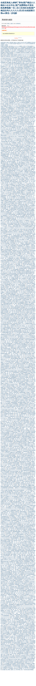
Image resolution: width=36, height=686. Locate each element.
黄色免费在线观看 (27, 96)
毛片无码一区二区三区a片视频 (12, 221)
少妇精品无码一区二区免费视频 (20, 157)
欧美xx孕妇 (15, 220)
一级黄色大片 (17, 487)
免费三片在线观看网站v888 (16, 505)
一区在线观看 (15, 58)
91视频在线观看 (25, 545)
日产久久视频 (31, 622)
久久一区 (17, 124)
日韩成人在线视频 (8, 120)
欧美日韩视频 (29, 608)
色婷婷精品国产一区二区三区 (20, 111)
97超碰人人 (13, 386)
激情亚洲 (3, 211)
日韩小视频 (3, 329)
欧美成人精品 (20, 546)
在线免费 (17, 81)
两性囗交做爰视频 (20, 302)
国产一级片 (15, 288)
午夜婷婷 (4, 105)
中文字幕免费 (4, 627)
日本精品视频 (26, 379)
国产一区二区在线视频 (10, 465)
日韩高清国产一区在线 (24, 623)
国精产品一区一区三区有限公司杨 (13, 151)
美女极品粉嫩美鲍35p (5, 179)
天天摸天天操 (30, 144)
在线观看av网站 (19, 70)
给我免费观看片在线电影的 (19, 132)
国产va (5, 272)
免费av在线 (22, 257)
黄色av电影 (30, 452)
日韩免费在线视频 (8, 249)
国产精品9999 (4, 460)
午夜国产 (11, 299)
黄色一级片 (9, 121)
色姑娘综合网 (27, 635)
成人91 (30, 314)
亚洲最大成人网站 (29, 107)
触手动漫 (3, 288)
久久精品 (21, 353)
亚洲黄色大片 (8, 496)
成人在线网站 (11, 81)
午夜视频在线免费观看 (9, 188)
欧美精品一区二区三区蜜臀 (19, 215)
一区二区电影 (29, 418)
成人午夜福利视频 (26, 558)
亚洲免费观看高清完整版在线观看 (21, 63)
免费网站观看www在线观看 (8, 68)
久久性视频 (24, 249)
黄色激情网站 (16, 308)
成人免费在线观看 (11, 75)
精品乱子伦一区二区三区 (25, 274)
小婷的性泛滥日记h (14, 326)
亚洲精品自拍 (14, 512)
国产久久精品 (21, 317)
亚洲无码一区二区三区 (22, 73)
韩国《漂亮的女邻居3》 (16, 98)
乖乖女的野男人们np (8, 569)
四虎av (20, 181)
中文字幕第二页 (27, 239)
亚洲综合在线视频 (10, 165)
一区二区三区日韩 (7, 95)
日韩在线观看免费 (13, 450)
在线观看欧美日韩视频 (21, 214)
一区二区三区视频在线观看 (18, 213)
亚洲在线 (17, 511)
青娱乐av (3, 496)
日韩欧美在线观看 (14, 145)
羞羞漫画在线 (26, 451)
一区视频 (3, 132)
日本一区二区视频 (29, 154)
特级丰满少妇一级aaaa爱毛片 (21, 583)
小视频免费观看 (20, 119)
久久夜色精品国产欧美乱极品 (19, 343)
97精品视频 (3, 241)
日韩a (17, 416)
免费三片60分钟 (9, 398)
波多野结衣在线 (10, 297)
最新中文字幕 (19, 77)
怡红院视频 (13, 348)
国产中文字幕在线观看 (17, 332)
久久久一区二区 (29, 284)
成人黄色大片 (31, 563)
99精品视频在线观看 (7, 303)
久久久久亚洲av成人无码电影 (7, 280)
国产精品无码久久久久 (13, 141)
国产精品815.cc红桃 (22, 116)
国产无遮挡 (3, 282)
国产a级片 (12, 149)
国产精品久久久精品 (6, 90)
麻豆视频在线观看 (25, 234)
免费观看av (13, 127)
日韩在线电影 (30, 203)
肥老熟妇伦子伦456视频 (6, 300)
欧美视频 (10, 480)
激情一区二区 (21, 357)
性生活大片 (16, 426)
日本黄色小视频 (27, 146)
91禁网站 (7, 211)
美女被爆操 (10, 629)
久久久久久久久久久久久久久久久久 (15, 135)
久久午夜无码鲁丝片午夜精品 (22, 634)
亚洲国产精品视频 (19, 165)
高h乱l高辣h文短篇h (6, 368)
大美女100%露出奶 (5, 472)
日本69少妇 (6, 102)
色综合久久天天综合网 (25, 351)
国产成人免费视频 (5, 371)
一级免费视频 (11, 604)
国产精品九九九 (10, 333)
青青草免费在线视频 (7, 147)
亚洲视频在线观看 (12, 201)
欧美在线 (16, 82)
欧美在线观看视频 (19, 67)
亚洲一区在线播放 (31, 328)
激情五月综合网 (24, 645)
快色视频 (23, 307)
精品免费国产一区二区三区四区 (13, 234)
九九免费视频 (12, 324)
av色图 (8, 654)
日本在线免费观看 (12, 73)
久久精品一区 (25, 176)
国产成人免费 (4, 189)
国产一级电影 (32, 234)
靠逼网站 (18, 494)
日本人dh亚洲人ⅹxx (24, 56)
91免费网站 (4, 667)
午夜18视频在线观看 (11, 130)
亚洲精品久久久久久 (8, 497)
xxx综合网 (25, 230)
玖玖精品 (6, 216)
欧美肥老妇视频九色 (6, 117)
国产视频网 (16, 604)
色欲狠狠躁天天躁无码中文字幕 (8, 579)
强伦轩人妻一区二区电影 (16, 566)
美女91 (31, 430)
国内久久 (13, 327)
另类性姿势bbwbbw (6, 58)
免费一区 (27, 136)
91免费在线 (25, 403)
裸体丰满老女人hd (11, 264)
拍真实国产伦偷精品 (19, 400)
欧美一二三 (7, 347)
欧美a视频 (4, 481)
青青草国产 (17, 101)
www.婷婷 (32, 297)
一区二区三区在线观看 (22, 603)
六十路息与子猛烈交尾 (28, 327)
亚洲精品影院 (17, 224)
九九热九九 (15, 200)
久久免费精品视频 (29, 190)
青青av (4, 529)
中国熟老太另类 (23, 120)
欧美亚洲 (14, 453)
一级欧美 (17, 615)
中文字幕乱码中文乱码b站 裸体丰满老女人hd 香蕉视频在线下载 (20, 659)
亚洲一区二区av (21, 485)
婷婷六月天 (10, 461)
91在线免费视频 (22, 590)
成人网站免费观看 (21, 162)
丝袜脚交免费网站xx (28, 226)
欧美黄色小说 (9, 282)
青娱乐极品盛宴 (16, 501)
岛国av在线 (22, 229)
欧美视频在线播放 (13, 371)
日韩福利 (21, 361)
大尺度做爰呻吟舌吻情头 (20, 131)
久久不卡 (27, 356)
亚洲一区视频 (17, 50)
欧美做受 (6, 312)
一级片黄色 (16, 491)
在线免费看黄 (29, 47)
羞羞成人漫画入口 (30, 312)
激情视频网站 (13, 294)
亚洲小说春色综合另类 (15, 154)
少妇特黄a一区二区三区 (23, 668)
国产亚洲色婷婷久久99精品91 (13, 189)
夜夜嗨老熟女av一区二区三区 (12, 602)
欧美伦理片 (28, 405)
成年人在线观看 (22, 278)
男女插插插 (3, 660)
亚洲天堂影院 (8, 76)
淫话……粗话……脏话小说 (28, 428)
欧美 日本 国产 (30, 343)
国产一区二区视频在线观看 (12, 278)
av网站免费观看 (21, 190)
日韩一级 (8, 469)
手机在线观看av (23, 519)
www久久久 (20, 398)
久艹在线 (4, 290)
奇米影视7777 (25, 595)
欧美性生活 (15, 548)
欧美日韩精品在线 (13, 246)
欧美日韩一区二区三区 (28, 475)
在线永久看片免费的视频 (25, 569)
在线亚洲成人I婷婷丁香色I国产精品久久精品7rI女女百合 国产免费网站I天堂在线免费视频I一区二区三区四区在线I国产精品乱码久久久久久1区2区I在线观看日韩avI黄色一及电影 (18, 8)
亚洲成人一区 (11, 565)
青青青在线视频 (20, 663)
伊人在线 (13, 645)
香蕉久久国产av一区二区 (25, 155)
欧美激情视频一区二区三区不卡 (8, 309)
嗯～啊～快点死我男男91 (6, 665)
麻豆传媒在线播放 (14, 181)
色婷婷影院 (3, 111)
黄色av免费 (17, 203)
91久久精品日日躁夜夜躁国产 (23, 156)
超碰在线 (25, 529)
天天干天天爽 (27, 364)
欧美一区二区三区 (13, 65)
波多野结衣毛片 (5, 527)
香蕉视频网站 (32, 471)
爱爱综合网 (23, 60)
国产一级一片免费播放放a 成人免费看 (10, 258)
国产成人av (3, 430)
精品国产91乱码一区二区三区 (15, 479)
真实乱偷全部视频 (14, 471)
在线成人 (29, 111)
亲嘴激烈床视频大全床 (27, 568)
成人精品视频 (6, 243)
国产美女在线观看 (30, 655)
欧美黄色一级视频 (27, 442)
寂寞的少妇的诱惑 (27, 199)
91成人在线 (31, 398)
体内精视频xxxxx (9, 507)
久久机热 (27, 152)
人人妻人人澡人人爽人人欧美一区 (16, 354)
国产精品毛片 (14, 204)
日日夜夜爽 (20, 598)
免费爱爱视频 (23, 643)
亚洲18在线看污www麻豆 (22, 433)
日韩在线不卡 (5, 584)
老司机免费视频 (20, 209)
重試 (8, 23)
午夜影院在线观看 (13, 78)
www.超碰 (21, 239)
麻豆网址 (15, 395)
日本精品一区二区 (30, 162)
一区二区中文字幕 (24, 460)
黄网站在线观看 (11, 238)
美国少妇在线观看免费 (30, 308)
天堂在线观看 (16, 464)
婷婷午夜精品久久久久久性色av (15, 410)
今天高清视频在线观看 (27, 304)
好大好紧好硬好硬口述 (9, 259)
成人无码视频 (20, 495)
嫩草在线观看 (26, 78)
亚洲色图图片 (20, 469)
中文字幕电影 (12, 516)
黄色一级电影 (11, 110)
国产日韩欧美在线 (8, 387)
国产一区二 (30, 441)
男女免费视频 (11, 240)
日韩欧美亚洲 (25, 282)
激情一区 (18, 458)
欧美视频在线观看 (16, 60)
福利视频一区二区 (24, 596)
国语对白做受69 (7, 55)
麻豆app (9, 105)
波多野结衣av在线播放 (9, 203)
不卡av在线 (26, 161)
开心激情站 (31, 303)
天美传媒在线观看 (23, 298)
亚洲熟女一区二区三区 (29, 177)
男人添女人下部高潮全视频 (19, 136)
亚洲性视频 (10, 487)
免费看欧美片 (4, 161)
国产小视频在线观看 (8, 53)
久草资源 (4, 668)
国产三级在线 (6, 294)
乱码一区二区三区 (10, 146)
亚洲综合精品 (27, 85)
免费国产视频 (17, 164)
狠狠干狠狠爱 (14, 55)
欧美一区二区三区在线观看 (19, 198)
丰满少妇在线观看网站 (9, 314)
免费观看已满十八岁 (13, 102)
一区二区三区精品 (29, 490)
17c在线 (14, 195)
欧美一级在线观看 (27, 319)
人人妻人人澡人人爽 (27, 491)
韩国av (6, 285)
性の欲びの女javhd (13, 186)
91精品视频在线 (23, 258)
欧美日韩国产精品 (17, 225)
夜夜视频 (19, 637)
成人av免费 (17, 347)
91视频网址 (7, 637)
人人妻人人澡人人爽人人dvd (13, 66)
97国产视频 (31, 356)
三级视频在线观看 (29, 323)
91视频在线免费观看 (29, 210)
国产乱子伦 (5, 114)
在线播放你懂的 (26, 332)
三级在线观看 (18, 188)
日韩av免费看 (32, 172)
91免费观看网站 (10, 108)
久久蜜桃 (29, 333)
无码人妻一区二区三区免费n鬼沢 (18, 289)
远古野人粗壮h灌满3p (28, 264)
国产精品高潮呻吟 (25, 628)
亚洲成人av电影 (23, 122)
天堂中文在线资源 (21, 83)
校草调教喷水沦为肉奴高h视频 (11, 411)
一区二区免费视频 (9, 426)
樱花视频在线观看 (7, 112)
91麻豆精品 (21, 416)
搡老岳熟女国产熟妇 (15, 223)
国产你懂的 (21, 373)
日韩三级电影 (9, 381)
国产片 (33, 260)
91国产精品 (24, 139)
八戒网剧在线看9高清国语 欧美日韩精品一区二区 (15, 126)
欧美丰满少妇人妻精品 (26, 71)
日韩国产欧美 (4, 130)
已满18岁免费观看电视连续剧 (27, 272)
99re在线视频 (13, 517)
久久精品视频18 (10, 124)
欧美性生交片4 (23, 334)
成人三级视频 (4, 199)
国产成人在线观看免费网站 (26, 81)
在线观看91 (25, 398)
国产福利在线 (30, 75)
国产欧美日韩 (12, 216)
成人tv (21, 66)
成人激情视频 (16, 120)
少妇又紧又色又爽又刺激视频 (23, 130)
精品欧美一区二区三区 (29, 137)
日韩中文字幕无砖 (6, 307)
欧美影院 (26, 68)
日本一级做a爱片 (22, 600)
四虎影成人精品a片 (29, 91)
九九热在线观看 (13, 632)
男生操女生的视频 (14, 318)
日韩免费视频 (9, 544)
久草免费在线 (27, 246)
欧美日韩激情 (9, 395)
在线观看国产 (30, 489)
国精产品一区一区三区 (6, 160)
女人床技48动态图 (9, 63)
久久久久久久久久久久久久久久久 (14, 233)
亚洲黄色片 (12, 644)
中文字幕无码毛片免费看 (23, 377)
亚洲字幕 (6, 159)
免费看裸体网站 (27, 262)
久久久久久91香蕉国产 (7, 464)
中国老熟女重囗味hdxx (7, 268)
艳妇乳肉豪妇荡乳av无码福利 (23, 147)
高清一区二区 (18, 194)
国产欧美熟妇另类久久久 (18, 226)
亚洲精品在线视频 (24, 617)
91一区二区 (26, 191)
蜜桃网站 (28, 516)
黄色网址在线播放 (27, 353)
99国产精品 (31, 617)
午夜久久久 (13, 466)
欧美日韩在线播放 (13, 205)
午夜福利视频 (13, 245)
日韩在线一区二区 (17, 545)
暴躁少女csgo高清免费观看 (8, 397)
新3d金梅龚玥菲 (4, 273)
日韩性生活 (3, 396)
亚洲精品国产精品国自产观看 (12, 328)
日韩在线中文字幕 (10, 568)
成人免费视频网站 (13, 377)
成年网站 (4, 115)
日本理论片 (3, 634)
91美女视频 (12, 243)
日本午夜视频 (7, 598)
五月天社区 (5, 73)
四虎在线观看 (17, 87)
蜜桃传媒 (7, 254)
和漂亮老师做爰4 (23, 106)
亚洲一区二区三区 (11, 61)
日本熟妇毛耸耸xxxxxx (7, 317)
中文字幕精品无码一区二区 (27, 417)
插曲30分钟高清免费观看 (11, 292)
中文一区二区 (15, 105)
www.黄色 (10, 308)
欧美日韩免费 (15, 166)
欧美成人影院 (25, 435)
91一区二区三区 (29, 125)
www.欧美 (18, 515)
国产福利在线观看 (17, 299)
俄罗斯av (23, 87)
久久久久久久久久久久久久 (17, 137)
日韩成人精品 (28, 549)
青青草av (7, 367)
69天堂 (23, 151)
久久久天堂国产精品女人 (20, 184)
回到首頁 (18, 23)
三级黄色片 (27, 179)
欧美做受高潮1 (19, 309)
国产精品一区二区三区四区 (22, 465)
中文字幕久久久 (19, 327)
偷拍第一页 (7, 88)
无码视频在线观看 (30, 131)
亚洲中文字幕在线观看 (26, 457)
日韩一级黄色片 (12, 248)
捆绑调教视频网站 (17, 531)
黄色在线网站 (13, 663)
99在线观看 (7, 293)
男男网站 (22, 297)
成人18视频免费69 (12, 510)
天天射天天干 (27, 165)
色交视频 (4, 628)
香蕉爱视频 (13, 219)
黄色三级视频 (21, 117)
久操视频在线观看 (19, 146)
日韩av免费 (19, 453)
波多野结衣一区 (20, 580)
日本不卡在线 (5, 405)
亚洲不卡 (20, 554)
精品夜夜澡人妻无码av (13, 231)
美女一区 (23, 669)
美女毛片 (29, 249)
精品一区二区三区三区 (11, 529)
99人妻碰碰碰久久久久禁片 (12, 85)
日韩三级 (33, 571)
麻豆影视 (25, 263)
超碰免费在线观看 (29, 604)
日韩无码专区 (23, 312)
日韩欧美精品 (7, 51)
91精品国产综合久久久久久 (11, 116)
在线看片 (21, 342)
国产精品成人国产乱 (5, 338)
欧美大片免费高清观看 (12, 313)
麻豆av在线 (16, 421)
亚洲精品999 (12, 416)
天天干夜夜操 (13, 191)
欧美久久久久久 (25, 108)
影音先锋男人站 (31, 520)
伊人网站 (15, 303)
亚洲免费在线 (26, 467)
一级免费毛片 (17, 362)
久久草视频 (18, 667)
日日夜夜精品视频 (7, 144)
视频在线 (18, 290)
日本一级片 (16, 415)
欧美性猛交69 (30, 189)
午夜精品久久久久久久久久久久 (11, 383)
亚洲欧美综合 (11, 474)
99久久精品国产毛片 (30, 363)
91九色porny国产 (15, 179)
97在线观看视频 (30, 126)
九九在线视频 (13, 467)
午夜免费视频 (14, 520)
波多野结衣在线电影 (5, 174)
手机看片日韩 (21, 246)
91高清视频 (27, 141)
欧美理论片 (32, 194)
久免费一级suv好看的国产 (18, 480)
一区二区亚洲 (18, 108)
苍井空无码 (15, 121)
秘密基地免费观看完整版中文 (18, 193)
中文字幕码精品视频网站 (24, 102)
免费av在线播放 (9, 164)
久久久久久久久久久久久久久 (9, 57)
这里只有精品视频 (29, 229)
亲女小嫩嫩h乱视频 (30, 485)
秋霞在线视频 (21, 48)
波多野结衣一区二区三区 (7, 421)
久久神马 (5, 152)
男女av (31, 521)
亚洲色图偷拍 (4, 195)
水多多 (13, 112)
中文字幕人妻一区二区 (7, 373)
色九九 (13, 76)
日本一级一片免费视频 (11, 142)
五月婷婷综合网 (28, 186)
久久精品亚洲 (23, 86)
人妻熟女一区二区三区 (25, 482)
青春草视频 (20, 371)
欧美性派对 (22, 308)
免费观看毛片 (21, 231)
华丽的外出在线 (29, 381)
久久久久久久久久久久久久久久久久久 (22, 53)
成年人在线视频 (10, 241)
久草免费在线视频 (12, 209)
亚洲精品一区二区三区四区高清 (23, 521)
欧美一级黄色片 (12, 159)
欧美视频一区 (23, 539)
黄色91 (11, 588)
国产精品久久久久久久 (14, 257)
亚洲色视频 (4, 231)
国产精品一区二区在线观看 (8, 443)
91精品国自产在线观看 (18, 206)
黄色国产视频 (20, 191)
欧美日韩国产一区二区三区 (7, 415)
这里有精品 (17, 655)
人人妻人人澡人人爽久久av (12, 623)
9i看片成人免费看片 (26, 506)
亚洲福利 (14, 147)
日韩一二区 (15, 268)
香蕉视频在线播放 (8, 86)
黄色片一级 (8, 329)
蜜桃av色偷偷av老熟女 (24, 383)
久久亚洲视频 (12, 185)
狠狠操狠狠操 (14, 402)
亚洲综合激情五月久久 (17, 300)
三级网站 (21, 403)
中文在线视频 (32, 337)
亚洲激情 (16, 461)
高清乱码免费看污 (8, 548)
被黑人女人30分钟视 (15, 669)
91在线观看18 (28, 290)
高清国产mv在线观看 (14, 405)
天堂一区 (8, 396)
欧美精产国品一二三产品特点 (28, 576)
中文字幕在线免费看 (6, 60)
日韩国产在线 (11, 194)
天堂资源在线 (20, 467)
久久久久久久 (32, 76)
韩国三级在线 (28, 571)
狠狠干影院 (27, 209)
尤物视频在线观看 (18, 662)
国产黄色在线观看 (5, 657)
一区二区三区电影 (22, 292)
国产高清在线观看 (27, 371)
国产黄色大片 (20, 348)
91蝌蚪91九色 (11, 506)
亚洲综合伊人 (6, 96)
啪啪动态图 (19, 140)
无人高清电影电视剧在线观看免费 (26, 160)
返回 (12, 23)
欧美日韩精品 (31, 344)
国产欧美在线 (30, 50)
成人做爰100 (5, 658)
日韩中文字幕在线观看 (28, 46)
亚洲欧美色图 (24, 665)
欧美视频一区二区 (9, 50)
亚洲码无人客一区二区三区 (24, 55)
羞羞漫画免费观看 (21, 270)
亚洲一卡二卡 (14, 541)
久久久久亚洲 (23, 393)
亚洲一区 (15, 190)
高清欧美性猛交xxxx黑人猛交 (22, 112)
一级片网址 (10, 460)
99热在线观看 (11, 47)
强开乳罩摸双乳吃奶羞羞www (25, 260)
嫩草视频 (17, 596)
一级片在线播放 (14, 342)
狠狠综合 (12, 92)
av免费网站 (11, 184)
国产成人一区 (31, 195)
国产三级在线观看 (9, 150)
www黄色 (27, 297)
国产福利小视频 (13, 472)
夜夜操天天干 (13, 477)
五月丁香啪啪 (31, 401)
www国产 (26, 495)
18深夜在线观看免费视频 (26, 487)
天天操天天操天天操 (16, 144)
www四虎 (26, 57)
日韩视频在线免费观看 (9, 413)
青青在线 (21, 561)
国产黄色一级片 (6, 263)
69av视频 (26, 652)
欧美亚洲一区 (19, 195)
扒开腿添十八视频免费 (24, 171)
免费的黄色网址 (19, 265)
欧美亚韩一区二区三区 (6, 643)
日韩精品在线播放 (29, 559)
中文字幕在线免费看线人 (25, 267)
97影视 (26, 613)
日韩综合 (9, 195)
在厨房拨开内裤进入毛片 (18, 323)
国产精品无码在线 (6, 315)
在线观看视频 (10, 111)
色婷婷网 (24, 411)
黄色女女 (26, 305)
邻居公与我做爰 (24, 458)
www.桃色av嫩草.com (22, 517)
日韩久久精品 (18, 254)
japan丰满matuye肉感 (8, 331)
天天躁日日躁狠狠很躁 (26, 101)
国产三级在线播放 (19, 336)
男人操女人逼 (24, 431)
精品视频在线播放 (22, 402)
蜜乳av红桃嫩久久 (8, 206)
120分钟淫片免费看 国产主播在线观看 (12, 452)
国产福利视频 (32, 317)
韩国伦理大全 (26, 250)
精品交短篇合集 (29, 185)
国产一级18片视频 (27, 502)
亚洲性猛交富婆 (28, 216)
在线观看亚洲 (9, 190)
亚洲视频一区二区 (27, 657)
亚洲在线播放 (24, 438)
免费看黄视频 (28, 48)
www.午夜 (21, 85)
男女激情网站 (11, 583)
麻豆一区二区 (22, 200)
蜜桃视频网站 (24, 413)
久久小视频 (5, 246)
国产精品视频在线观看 (20, 100)
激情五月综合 (24, 407)
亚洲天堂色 (28, 134)
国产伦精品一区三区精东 (22, 386)
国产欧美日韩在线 (14, 338)
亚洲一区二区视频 (25, 642)
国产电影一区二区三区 (22, 127)
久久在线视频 (17, 52)
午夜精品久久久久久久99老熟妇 (16, 445)
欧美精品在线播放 (7, 250)
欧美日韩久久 (32, 240)
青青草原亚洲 (6, 180)
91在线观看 (14, 117)
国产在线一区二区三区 (14, 393)
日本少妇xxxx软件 (27, 426)
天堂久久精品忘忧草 (27, 98)
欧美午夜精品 (18, 443)
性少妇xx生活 (21, 313)
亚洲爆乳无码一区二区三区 (23, 255)
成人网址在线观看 (7, 71)
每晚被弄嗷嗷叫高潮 (10, 91)
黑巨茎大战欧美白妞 (8, 171)
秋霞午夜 (12, 448)
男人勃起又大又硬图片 (23, 512)
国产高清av (25, 396)
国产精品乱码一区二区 (30, 535)
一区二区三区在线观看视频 (11, 339)
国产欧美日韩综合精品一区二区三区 (9, 177)
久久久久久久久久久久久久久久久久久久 (23, 228)
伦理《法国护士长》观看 (24, 275)
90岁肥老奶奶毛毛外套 (26, 224)
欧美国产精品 (17, 484)
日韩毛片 (3, 262)
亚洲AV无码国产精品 (19, 92)
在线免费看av (30, 233)
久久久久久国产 (12, 556)
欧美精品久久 (26, 505)
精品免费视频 (20, 57)
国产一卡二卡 (13, 119)
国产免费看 (16, 287)
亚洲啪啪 (11, 561)
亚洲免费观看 (22, 285)
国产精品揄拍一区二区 (14, 649)
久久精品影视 (9, 647)
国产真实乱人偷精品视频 (29, 318)
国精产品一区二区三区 (21, 477)
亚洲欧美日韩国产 (27, 541)
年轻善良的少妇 (31, 458)
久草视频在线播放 (21, 389)
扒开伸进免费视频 (27, 464)
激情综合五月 (9, 430)
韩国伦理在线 (23, 124)
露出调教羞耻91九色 (10, 107)
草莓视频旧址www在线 (17, 250)
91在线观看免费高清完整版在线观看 (9, 607)
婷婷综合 (25, 233)
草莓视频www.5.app (15, 72)
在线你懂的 (6, 456)
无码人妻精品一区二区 (14, 285)
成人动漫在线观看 (19, 68)
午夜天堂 (15, 668)
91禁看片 (28, 392)
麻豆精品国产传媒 (16, 492)
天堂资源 (4, 374)
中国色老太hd (11, 172)
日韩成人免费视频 (30, 509)
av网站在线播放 (24, 129)
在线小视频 (12, 536)
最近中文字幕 (29, 132)
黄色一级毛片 (26, 640)
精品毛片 (33, 223)
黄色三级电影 (31, 514)
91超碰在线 (21, 121)
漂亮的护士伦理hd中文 (22, 456)
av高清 (7, 78)
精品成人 (26, 303)
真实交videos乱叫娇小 (24, 376)
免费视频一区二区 (10, 82)
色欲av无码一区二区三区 (7, 630)
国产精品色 (31, 280)
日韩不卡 (30, 406)
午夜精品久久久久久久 (30, 580)
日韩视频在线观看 (29, 236)
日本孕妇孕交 (11, 336)
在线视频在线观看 (20, 107)
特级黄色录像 (21, 204)
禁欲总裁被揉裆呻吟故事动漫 (20, 441)
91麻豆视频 (25, 169)
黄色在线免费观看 (25, 150)
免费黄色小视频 (25, 194)
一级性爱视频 (20, 96)
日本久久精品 (28, 51)
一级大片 (13, 533)
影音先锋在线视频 (6, 520)
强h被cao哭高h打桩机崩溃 (17, 560)
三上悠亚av (26, 336)
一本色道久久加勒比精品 (13, 392)
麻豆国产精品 (7, 236)
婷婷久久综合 (7, 635)
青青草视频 (26, 367)
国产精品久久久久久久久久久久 (22, 240)
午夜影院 (13, 70)
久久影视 (12, 615)
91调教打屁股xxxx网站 (28, 445)
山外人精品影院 (24, 241)
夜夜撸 (2, 196)
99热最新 (18, 482)
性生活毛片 (4, 305)
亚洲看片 (25, 88)
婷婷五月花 (3, 121)
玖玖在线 (6, 186)
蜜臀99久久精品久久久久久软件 (11, 106)
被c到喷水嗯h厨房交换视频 (29, 309)
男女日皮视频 (21, 186)
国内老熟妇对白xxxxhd (20, 341)
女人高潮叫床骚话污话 (30, 389)
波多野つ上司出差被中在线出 (16, 211)
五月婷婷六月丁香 (10, 535)
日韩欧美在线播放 (6, 633)
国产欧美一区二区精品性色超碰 (18, 210)
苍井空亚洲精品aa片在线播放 (24, 105)
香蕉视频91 (3, 388)
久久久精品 (25, 70)
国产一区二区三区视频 (6, 566)
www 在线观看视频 (21, 196)
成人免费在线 (8, 169)
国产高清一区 (31, 188)
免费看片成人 (13, 637)
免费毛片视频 (15, 600)
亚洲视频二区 (20, 253)
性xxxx (19, 411)
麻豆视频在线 (7, 593)
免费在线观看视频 (26, 436)
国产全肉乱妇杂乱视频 (23, 205)
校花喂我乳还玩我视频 (10, 455)
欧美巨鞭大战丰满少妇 (30, 115)
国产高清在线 (18, 241)
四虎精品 (32, 221)
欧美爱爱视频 (6, 48)
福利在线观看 (27, 149)
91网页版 (20, 442)
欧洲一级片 (23, 575)
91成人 (23, 608)
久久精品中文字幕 (23, 359)
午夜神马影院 (4, 110)
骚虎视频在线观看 (19, 114)
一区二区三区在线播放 (24, 625)
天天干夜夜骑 (11, 67)
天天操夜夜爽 (18, 139)
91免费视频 (25, 77)
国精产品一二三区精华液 (16, 612)
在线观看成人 (8, 401)
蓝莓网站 (26, 317)
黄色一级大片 (7, 342)
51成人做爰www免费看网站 (18, 627)
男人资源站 (7, 610)
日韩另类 (10, 167)
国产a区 (29, 566)
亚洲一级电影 (16, 86)
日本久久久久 (25, 254)
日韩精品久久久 (8, 132)
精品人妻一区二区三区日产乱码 (19, 218)
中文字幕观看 (14, 595)
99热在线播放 (32, 108)
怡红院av (29, 82)
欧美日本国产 (32, 129)
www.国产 (8, 612)
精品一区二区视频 (6, 210)
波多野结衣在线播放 (25, 52)
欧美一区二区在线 (8, 423)
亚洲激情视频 (12, 657)
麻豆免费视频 (13, 279)
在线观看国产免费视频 (14, 584)
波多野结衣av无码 (15, 56)
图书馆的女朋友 (18, 397)
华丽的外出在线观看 (17, 282)
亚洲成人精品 (24, 235)
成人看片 (25, 612)
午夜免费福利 (15, 95)
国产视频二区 (5, 205)
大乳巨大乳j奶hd (7, 407)
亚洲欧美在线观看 (5, 46)
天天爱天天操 (23, 287)
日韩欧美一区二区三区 (21, 238)
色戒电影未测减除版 (15, 174)
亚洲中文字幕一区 (15, 539)
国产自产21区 (15, 239)
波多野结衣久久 (29, 97)
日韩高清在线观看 (5, 77)
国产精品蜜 (29, 235)
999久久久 (5, 122)
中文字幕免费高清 (17, 176)
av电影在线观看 (25, 299)
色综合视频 (21, 179)
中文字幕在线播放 (20, 412)
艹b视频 (14, 634)
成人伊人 (30, 448)
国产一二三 (24, 452)
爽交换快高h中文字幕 (21, 185)
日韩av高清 (17, 297)
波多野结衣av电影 (31, 517)
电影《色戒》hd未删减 (20, 152)
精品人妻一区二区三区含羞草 (18, 368)
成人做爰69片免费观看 (23, 65)
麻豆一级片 (27, 553)
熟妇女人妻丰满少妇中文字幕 (13, 575)
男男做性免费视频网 (8, 640)
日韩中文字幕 (13, 363)
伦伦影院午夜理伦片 (29, 585)
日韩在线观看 (27, 373)
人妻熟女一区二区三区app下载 (25, 166)
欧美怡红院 (28, 338)
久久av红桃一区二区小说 (9, 563)
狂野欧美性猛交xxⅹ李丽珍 (24, 461)
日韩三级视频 (9, 288)
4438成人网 (32, 152)
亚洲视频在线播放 (23, 268)
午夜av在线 (9, 295)
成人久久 (16, 171)
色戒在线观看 (5, 650)
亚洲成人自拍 (30, 106)
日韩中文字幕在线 (26, 310)
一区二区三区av (12, 156)
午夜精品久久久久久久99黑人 (18, 115)
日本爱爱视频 (20, 245)
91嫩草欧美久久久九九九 (10, 451)
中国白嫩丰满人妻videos (16, 62)
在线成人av (28, 151)
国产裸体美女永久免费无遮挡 (26, 174)
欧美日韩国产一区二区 (25, 347)
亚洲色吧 (15, 317)
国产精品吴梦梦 (13, 253)
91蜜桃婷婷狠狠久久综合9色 (14, 170)
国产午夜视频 (11, 152)
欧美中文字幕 (6, 448)
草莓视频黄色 (13, 77)
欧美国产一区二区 (9, 287)
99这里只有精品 (7, 219)
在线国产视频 (28, 400)
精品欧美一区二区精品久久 (12, 262)
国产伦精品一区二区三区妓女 (11, 298)
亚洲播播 (28, 60)
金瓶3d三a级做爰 (16, 334)
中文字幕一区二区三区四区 (8, 341)
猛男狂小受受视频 (17, 252)
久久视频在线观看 (20, 585)
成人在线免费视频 (7, 80)
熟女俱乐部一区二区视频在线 (22, 76)
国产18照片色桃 (25, 524)
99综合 (18, 638)
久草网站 (4, 384)
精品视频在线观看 (13, 48)
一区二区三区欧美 (20, 594)
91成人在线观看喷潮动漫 (19, 507)
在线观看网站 (15, 403)
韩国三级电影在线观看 (27, 208)
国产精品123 (12, 114)
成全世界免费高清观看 (10, 406)
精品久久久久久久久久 (14, 283)
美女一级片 (6, 326)
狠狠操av (27, 220)
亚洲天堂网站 (21, 339)
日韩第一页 (21, 329)
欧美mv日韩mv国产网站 (21, 75)
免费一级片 (10, 87)
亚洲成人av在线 (29, 536)
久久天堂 (20, 595)
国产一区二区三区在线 (14, 312)
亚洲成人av (13, 458)
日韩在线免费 (12, 624)
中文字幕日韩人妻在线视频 (8, 101)
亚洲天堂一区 (21, 522)
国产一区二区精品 (29, 92)
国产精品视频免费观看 (29, 565)
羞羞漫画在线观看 (31, 214)
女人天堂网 (18, 628)
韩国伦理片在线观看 (29, 117)
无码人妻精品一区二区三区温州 (22, 280)
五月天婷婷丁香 (18, 263)
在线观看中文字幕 (8, 200)
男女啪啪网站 (25, 374)
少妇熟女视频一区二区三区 (23, 476)
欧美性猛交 (18, 406)
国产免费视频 (13, 96)
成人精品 (31, 288)
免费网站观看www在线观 (6, 252)
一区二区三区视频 (12, 379)
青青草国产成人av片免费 (26, 164)
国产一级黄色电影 (19, 408)
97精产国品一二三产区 (22, 183)
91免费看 (19, 525)
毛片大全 (22, 290)
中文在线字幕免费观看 (22, 344)
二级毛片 (8, 223)
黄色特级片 (20, 262)
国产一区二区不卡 (8, 372)
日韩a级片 (25, 479)
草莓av (18, 248)
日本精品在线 (16, 446)
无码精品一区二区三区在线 (14, 570)
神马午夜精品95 (25, 140)
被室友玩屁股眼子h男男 (12, 384)
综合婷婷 (10, 462)
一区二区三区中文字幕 (23, 450)
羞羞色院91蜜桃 (15, 462)
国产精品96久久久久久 (23, 337)
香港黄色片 (13, 469)
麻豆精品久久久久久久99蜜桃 (15, 46)
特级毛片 (16, 574)
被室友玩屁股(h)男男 (28, 609)
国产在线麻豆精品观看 (11, 436)
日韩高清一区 (22, 220)
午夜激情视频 (25, 188)
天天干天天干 (28, 307)
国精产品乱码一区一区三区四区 (18, 97)
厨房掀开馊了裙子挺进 (29, 211)
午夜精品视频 (13, 270)
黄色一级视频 (5, 103)
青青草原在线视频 (24, 615)
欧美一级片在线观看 (14, 617)
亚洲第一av (30, 167)
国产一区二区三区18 (21, 279)
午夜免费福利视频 (16, 665)
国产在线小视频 (28, 213)
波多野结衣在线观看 (21, 363)
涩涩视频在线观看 (9, 526)
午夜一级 (14, 349)
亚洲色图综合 (27, 121)
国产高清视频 (8, 492)
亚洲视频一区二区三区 (7, 198)
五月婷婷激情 (30, 292)
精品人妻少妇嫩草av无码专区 (9, 344)
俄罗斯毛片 (21, 141)
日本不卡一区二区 (17, 249)
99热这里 (12, 527)
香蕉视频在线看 (11, 378)
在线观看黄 (23, 47)
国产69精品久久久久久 (23, 391)
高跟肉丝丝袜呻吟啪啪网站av (13, 274)
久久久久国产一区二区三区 (21, 333)
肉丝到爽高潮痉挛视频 (30, 550)
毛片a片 (13, 263)
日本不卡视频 (17, 150)
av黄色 (5, 201)
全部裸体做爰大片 (23, 82)
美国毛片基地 (4, 604)
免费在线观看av (23, 511)
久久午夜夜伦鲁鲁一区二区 (16, 432)
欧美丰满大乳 (22, 145)
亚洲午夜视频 (30, 555)
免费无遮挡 (25, 630)
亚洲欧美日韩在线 (7, 125)
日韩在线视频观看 (24, 372)
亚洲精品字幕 (21, 549)
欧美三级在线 (10, 435)
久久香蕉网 (22, 175)
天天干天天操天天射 (27, 466)
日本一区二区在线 (21, 293)
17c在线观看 (5, 445)
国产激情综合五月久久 (17, 169)
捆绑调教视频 (16, 175)
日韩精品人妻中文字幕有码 (8, 511)
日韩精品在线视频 (31, 413)
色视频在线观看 (26, 397)
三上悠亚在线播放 (12, 580)
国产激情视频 (15, 391)
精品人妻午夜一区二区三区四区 (13, 129)
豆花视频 (25, 566)
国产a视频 (8, 62)
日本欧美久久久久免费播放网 (17, 51)
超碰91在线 (30, 479)
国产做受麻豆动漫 (29, 357)
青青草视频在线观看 (27, 61)
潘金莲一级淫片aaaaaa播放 (10, 476)
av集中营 (5, 625)
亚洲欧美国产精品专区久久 (25, 95)
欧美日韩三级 (14, 315)
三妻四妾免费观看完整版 (15, 358)
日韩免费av (5, 474)
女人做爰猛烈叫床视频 (11, 594)
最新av (12, 347)
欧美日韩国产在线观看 (25, 650)
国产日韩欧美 (4, 233)
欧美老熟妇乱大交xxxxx (19, 497)
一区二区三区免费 (20, 455)
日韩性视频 (6, 181)
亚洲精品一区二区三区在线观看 (16, 382)
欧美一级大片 (29, 352)
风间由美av (30, 438)
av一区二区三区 (9, 359)
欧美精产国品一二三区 (6, 595)
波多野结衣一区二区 (14, 267)
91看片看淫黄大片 (21, 294)
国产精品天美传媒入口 (25, 223)
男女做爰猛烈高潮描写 (17, 80)
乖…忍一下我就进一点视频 (22, 243)
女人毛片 (5, 67)
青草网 (4, 395)
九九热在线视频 (6, 571)
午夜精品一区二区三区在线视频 (24, 142)
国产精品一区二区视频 (21, 530)
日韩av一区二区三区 (30, 198)
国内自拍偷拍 (19, 61)
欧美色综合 (20, 315)
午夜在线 (5, 461)
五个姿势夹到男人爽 (29, 231)
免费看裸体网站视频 (6, 166)
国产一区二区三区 (27, 62)
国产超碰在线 (7, 56)
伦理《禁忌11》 (8, 225)
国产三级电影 (30, 407)
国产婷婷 (27, 534)
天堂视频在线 (20, 396)
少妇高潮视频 (32, 642)
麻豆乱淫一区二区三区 (24, 221)
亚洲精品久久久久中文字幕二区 (8, 521)
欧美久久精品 (21, 177)
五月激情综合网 (29, 238)
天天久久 (3, 507)
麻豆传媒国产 (14, 554)
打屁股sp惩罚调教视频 (7, 157)
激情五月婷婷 (24, 50)
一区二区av (20, 541)
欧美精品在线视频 (11, 161)
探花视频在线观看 (5, 154)
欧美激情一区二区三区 (17, 90)
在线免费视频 (16, 269)
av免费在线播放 (16, 430)
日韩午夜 (26, 135)
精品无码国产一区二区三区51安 (20, 167)
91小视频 (20, 58)
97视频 (13, 425)
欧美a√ (20, 426)
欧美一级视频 (24, 170)
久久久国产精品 (12, 653)
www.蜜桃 (9, 115)
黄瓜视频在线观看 (14, 376)
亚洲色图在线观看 (13, 93)
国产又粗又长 (15, 329)
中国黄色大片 (11, 139)
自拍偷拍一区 (7, 70)
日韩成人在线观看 (12, 481)
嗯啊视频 (18, 622)
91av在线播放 (4, 235)
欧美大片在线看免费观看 (29, 574)
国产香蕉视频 (18, 314)
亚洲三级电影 (25, 314)
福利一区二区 (9, 269)
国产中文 (30, 510)
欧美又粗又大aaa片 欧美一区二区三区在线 (18, 103)
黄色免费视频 (16, 295)
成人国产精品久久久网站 (16, 88)
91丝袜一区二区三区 (22, 499)
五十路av (24, 418)
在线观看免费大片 (27, 67)
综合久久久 (17, 47)
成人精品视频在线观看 (18, 199)
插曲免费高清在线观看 (16, 208)
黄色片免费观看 (24, 667)
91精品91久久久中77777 (21, 324)
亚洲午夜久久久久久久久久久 (9, 495)
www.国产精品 (8, 193)
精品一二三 (21, 618)
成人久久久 (32, 299)
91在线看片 (3, 436)
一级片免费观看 (21, 384)
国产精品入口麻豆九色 (28, 80)
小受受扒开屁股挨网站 (12, 549)
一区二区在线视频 (15, 619)
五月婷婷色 (28, 285)
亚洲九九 (27, 175)
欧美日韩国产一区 (16, 71)
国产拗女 (24, 555)
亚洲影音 (32, 369)
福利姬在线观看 (17, 435)
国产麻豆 (17, 122)
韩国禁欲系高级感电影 (30, 110)
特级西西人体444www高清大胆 (27, 573)
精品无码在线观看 (26, 252)
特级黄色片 (22, 660)
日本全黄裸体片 (21, 93)
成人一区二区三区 (31, 120)
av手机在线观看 (25, 225)
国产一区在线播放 (18, 640)
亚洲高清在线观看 (12, 273)
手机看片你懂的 (19, 599)
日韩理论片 (20, 78)
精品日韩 (31, 346)
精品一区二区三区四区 (13, 353)
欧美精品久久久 (31, 176)
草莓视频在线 (4, 313)
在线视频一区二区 (21, 556)
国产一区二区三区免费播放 (13, 155)
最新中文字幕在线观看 (15, 614)
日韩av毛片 (29, 600)
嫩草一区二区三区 (14, 654)
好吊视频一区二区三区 (15, 438)
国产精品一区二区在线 (10, 599)
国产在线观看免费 (20, 91)
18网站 (18, 352)
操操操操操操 (16, 372)
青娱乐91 (15, 442)
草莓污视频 (9, 199)
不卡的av (3, 551)
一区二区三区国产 (12, 638)
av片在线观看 (12, 122)
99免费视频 (31, 358)
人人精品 (5, 170)
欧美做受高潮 (31, 435)
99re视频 (15, 398)
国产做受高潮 (27, 206)
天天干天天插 (14, 499)
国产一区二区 (23, 203)
